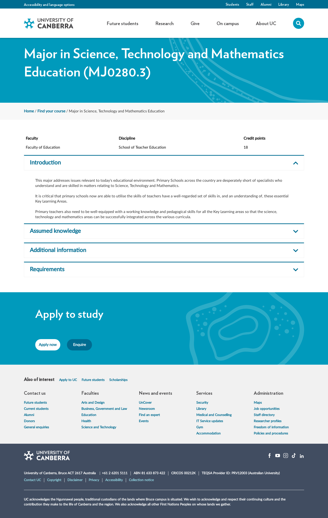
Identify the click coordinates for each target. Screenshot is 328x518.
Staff (250, 4)
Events (144, 421)
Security (202, 402)
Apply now (48, 345)
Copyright (54, 480)
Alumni (266, 4)
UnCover (145, 402)
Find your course (51, 111)
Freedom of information (271, 427)
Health (86, 421)
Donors (29, 421)
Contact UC (32, 480)
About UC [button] (266, 23)
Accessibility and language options (49, 4)
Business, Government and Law (104, 409)
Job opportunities (267, 409)
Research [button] (164, 23)
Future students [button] (122, 23)
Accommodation (208, 433)
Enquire (79, 345)
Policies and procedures (271, 433)
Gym (199, 427)
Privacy (94, 480)
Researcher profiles (267, 421)
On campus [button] (228, 23)
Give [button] (195, 23)
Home (29, 111)
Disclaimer (75, 480)
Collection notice (141, 480)
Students (232, 4)
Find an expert (149, 415)
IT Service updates (209, 421)
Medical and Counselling (214, 415)
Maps (300, 4)
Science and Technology (98, 427)
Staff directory (264, 415)
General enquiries (36, 427)
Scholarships (118, 380)
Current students (36, 409)
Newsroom (147, 409)
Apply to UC (68, 380)
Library (283, 4)
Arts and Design (93, 402)
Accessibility (114, 480)
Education (88, 415)
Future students (93, 380)
